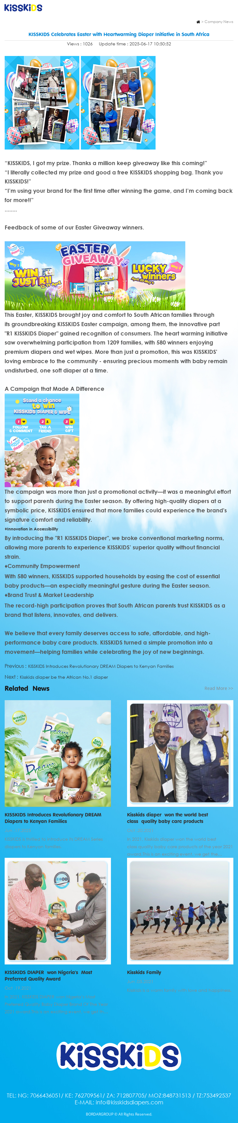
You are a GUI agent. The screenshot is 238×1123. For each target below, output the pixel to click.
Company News (219, 21)
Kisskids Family (144, 972)
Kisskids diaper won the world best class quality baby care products (167, 817)
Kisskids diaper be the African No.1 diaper (64, 677)
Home (198, 22)
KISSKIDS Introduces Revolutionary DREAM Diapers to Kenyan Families (101, 666)
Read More (219, 688)
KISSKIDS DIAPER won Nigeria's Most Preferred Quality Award (48, 975)
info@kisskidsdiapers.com (129, 1102)
